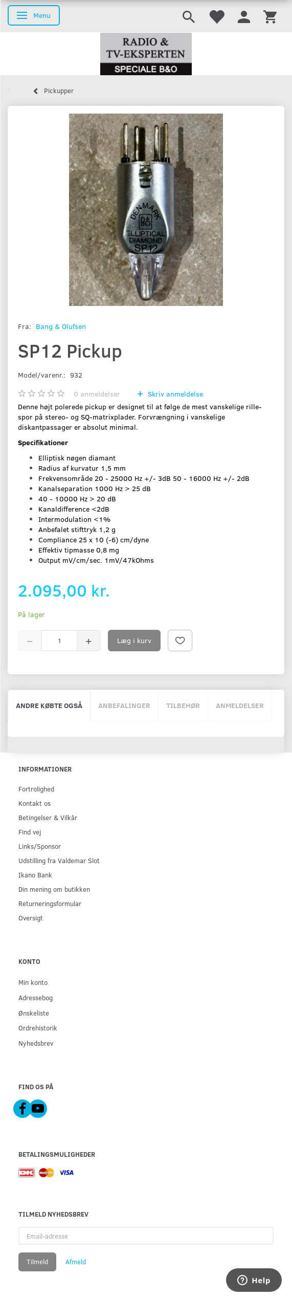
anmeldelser (97, 394)
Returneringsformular (49, 903)
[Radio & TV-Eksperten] (146, 54)
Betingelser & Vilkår (47, 817)
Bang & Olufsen (61, 326)
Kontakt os (34, 803)
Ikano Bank (35, 874)
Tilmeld (37, 1261)
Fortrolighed (36, 788)
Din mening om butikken (54, 889)
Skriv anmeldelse (174, 394)
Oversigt (30, 917)
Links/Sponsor (39, 846)
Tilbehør (183, 705)
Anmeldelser (240, 705)
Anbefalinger (124, 705)
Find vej (29, 831)
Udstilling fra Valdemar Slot (59, 860)
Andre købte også (49, 705)
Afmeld (75, 1261)
